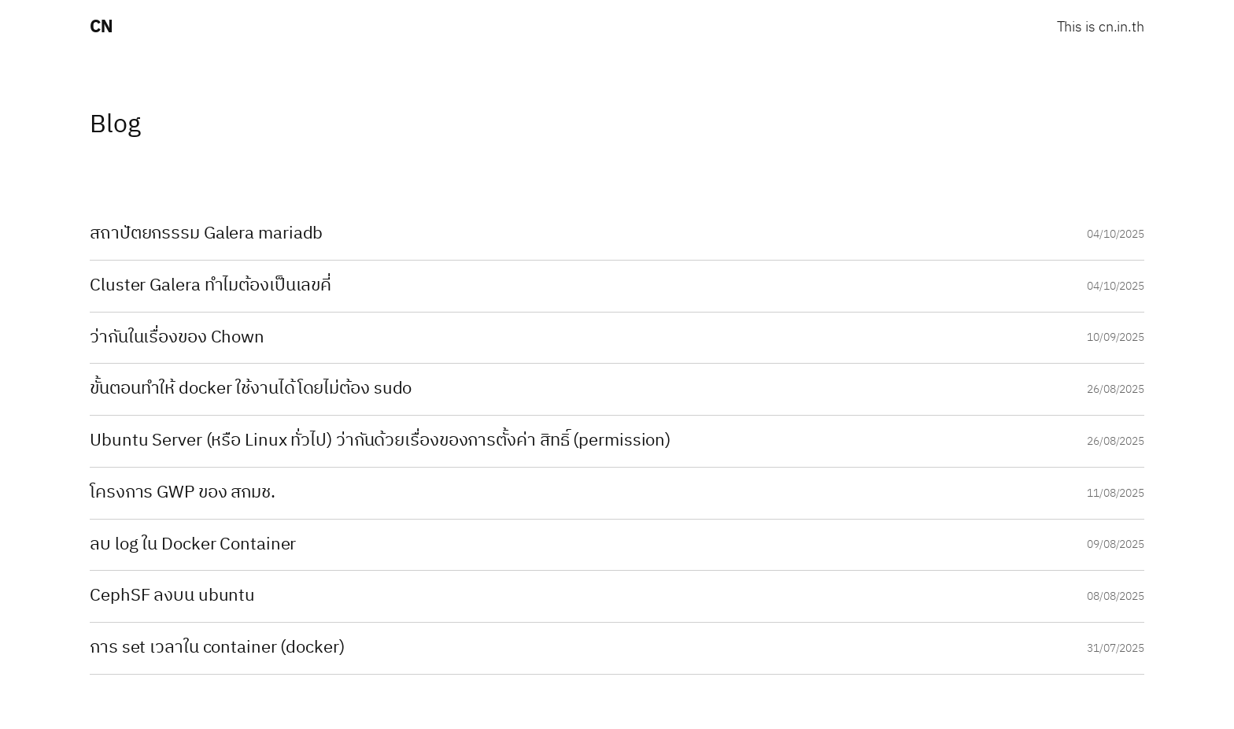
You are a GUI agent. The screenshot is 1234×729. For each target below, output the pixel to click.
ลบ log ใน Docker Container (193, 545)
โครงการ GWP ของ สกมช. (182, 493)
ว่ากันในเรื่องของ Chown (177, 338)
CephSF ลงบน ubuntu (172, 596)
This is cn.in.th (1100, 28)
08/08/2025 (1115, 596)
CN (101, 27)
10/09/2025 (1115, 337)
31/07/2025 (1115, 648)
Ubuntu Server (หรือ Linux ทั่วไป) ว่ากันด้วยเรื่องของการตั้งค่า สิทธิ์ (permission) (380, 441)
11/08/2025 (1115, 493)
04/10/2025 (1115, 234)
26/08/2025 (1115, 389)
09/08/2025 (1115, 544)
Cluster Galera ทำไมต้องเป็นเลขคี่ (210, 286)
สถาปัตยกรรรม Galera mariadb (206, 234)
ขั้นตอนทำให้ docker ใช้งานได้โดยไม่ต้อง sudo (251, 389)
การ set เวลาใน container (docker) (217, 648)
